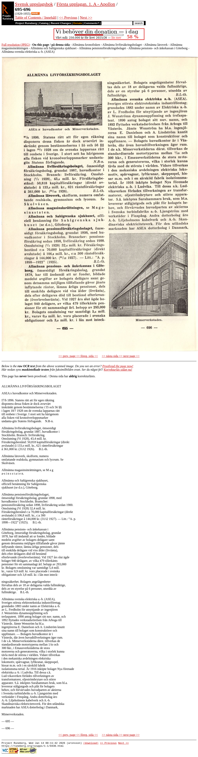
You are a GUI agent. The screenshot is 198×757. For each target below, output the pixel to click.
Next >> (86, 18)
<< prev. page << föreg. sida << (78, 356)
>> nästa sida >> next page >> (121, 356)
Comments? (91, 23)
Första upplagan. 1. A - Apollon (85, 4)
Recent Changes (61, 23)
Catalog (44, 23)
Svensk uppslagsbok (34, 4)
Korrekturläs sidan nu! (118, 369)
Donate (77, 23)
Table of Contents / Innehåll (35, 18)
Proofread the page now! (117, 366)
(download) (90, 743)
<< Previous (68, 18)
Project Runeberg (26, 23)
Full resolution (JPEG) (16, 44)
